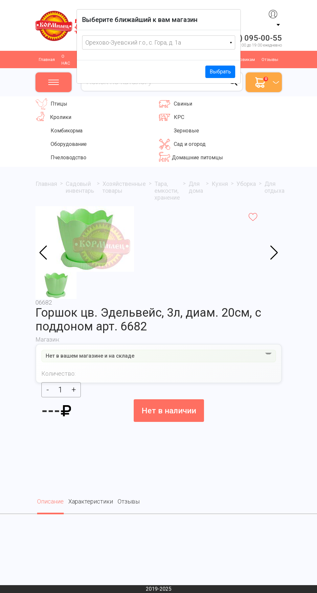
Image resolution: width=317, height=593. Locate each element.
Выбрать (220, 72)
